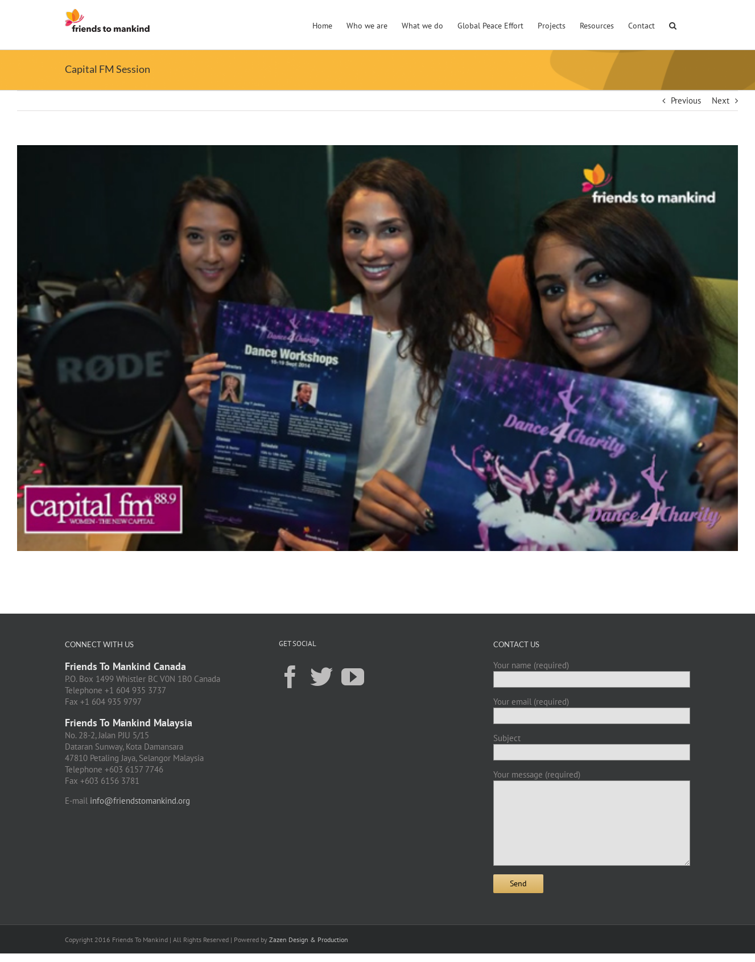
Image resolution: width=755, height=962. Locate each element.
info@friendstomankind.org (140, 800)
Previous (686, 100)
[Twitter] (321, 676)
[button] (672, 24)
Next (720, 100)
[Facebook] (290, 676)
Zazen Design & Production (308, 939)
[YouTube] (352, 676)
